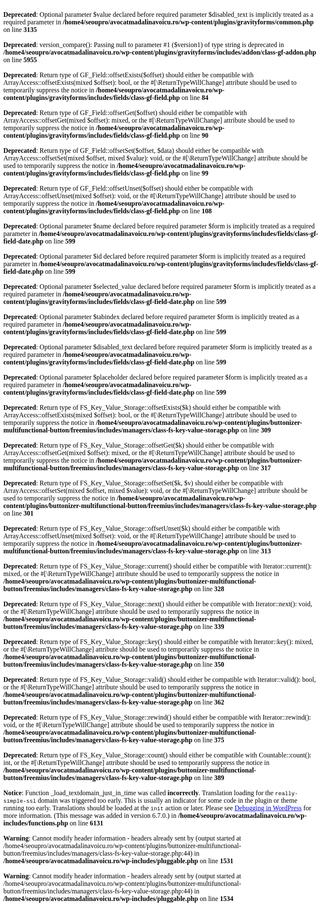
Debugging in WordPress (267, 808)
